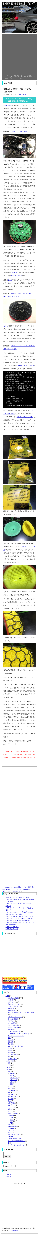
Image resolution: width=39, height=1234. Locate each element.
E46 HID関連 (12, 1023)
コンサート (11, 1105)
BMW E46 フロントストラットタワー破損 (19, 916)
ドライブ (8, 1065)
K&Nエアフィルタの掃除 (19, 131)
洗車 (9, 1038)
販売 (11, 1084)
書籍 (9, 1063)
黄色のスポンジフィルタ (26, 365)
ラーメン (12, 1073)
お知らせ (8, 1067)
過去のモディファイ (14, 1004)
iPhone (12, 1118)
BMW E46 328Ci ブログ (18, 3)
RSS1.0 (8, 1174)
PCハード (11, 1130)
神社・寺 (10, 1088)
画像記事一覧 (18, 76)
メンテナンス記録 (13, 998)
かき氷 (12, 1075)
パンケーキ (13, 1080)
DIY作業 (10, 1000)
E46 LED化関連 (13, 1025)
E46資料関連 (28, 76)
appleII (10, 1124)
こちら (10, 280)
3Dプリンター (12, 1059)
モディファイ (12, 1002)
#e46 (24, 94)
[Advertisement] (19, 53)
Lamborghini (10, 1061)
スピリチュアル (13, 1096)
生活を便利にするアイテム (16, 1141)
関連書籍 (10, 1044)
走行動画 (10, 1052)
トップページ (7, 76)
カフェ (12, 1082)
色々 (11, 1086)
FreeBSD (11, 1128)
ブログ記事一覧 (28, 887)
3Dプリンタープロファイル (16, 1145)
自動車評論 (11, 1103)
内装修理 (10, 1029)
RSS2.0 (8, 1176)
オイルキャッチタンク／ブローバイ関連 (21, 1012)
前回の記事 (7, 105)
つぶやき (10, 1040)
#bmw (20, 94)
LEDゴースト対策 (13, 1027)
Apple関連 (11, 1115)
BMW (7, 996)
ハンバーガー (14, 1078)
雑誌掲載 (10, 1042)
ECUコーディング (13, 1006)
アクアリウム (12, 1107)
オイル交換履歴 (13, 1019)
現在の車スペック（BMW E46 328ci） (18, 897)
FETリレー (11, 1021)
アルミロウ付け (13, 1113)
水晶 (9, 1092)
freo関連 (10, 1136)
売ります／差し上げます (16, 1046)
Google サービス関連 (15, 1138)
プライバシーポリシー (16, 78)
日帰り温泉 (11, 1090)
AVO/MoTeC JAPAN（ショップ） (19, 1033)
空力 (9, 1057)
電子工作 (10, 1111)
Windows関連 (12, 1126)
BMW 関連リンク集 (12, 929)
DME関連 (11, 1008)
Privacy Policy (13, 1230)
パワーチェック (13, 1054)
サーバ (10, 1132)
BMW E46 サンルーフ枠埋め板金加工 (18, 920)
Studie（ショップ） (14, 1031)
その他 (10, 1048)
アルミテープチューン (15, 1017)
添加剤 (10, 1050)
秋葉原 (10, 1109)
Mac (11, 1122)
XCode (12, 1120)
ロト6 (9, 1101)
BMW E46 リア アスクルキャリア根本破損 (19, 918)
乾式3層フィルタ (16, 276)
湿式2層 (14, 272)
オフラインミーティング (16, 1036)
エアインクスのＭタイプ (25, 417)
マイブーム (11, 1094)
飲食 (9, 1071)
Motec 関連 (11, 1010)
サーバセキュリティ (14, 1134)
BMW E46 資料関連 (12, 927)
